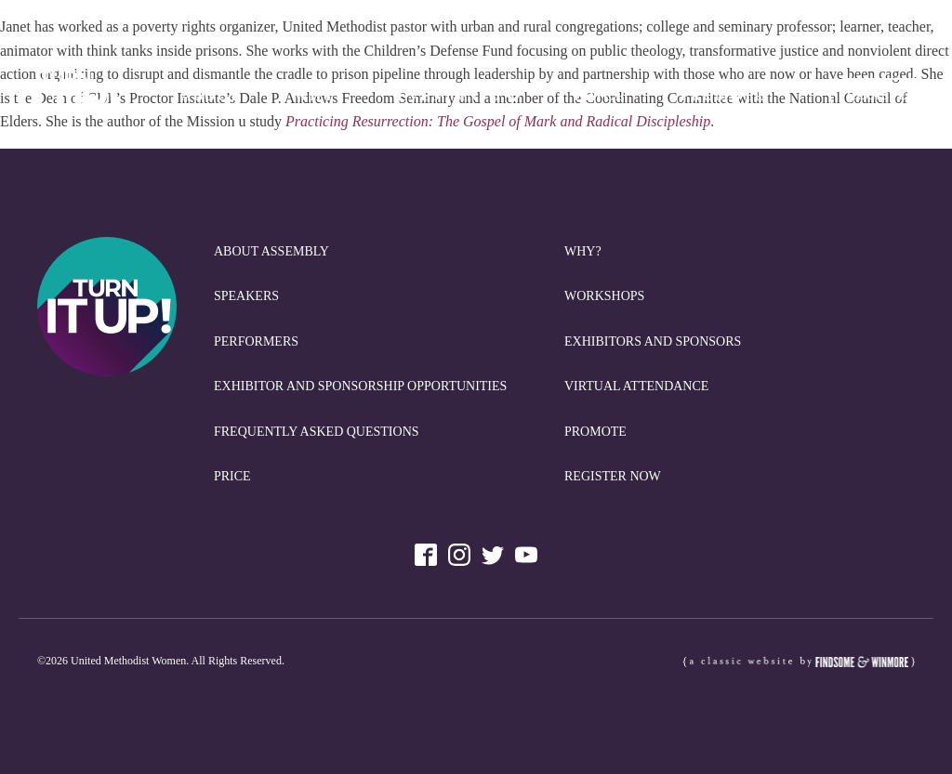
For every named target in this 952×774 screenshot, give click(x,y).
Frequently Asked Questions (316, 432)
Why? (318, 95)
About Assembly (271, 251)
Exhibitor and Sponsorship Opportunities (360, 386)
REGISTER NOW (612, 476)
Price (600, 95)
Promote (723, 95)
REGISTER (881, 95)
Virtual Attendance (636, 386)
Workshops (604, 296)
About (210, 95)
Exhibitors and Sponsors (652, 341)
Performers (256, 341)
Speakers (246, 296)
